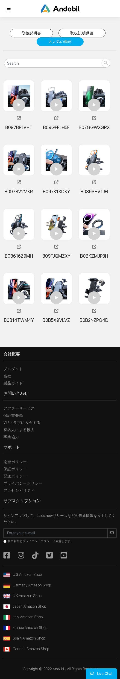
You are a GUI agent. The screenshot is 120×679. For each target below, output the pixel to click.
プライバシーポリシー (23, 483)
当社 (7, 376)
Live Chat (101, 673)
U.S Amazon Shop (22, 574)
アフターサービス (19, 408)
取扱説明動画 (82, 33)
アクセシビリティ (19, 490)
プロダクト (13, 369)
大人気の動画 (60, 41)
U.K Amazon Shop (22, 596)
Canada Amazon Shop (26, 649)
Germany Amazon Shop (27, 585)
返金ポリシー (15, 462)
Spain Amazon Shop (24, 638)
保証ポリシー (15, 469)
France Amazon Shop (25, 627)
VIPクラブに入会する (22, 422)
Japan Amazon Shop (24, 606)
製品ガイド (13, 383)
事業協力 (11, 437)
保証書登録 (13, 415)
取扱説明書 (31, 33)
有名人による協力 (19, 430)
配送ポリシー (15, 476)
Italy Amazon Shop (23, 617)
